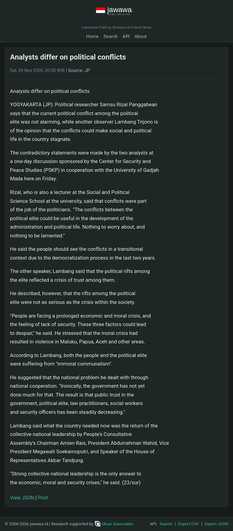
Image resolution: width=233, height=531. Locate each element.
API (126, 36)
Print (43, 498)
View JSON (22, 498)
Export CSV (188, 523)
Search (110, 36)
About (140, 36)
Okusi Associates (114, 523)
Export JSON (216, 523)
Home (92, 36)
